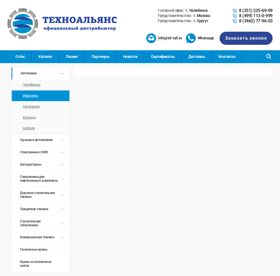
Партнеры (100, 56)
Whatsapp (206, 38)
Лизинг (72, 56)
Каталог (45, 56)
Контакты (227, 56)
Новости (130, 56)
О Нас (20, 56)
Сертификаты (163, 56)
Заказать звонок (246, 38)
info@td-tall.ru (170, 38)
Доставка (196, 56)
